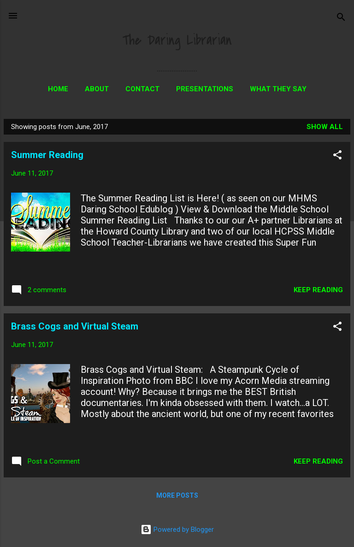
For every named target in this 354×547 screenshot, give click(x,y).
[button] (337, 156)
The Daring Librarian (177, 40)
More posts (177, 495)
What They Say (278, 89)
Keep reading (318, 290)
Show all (325, 127)
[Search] (341, 19)
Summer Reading (47, 154)
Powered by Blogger (177, 529)
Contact (142, 89)
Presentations (204, 89)
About (97, 89)
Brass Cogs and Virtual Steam (74, 326)
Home (58, 89)
